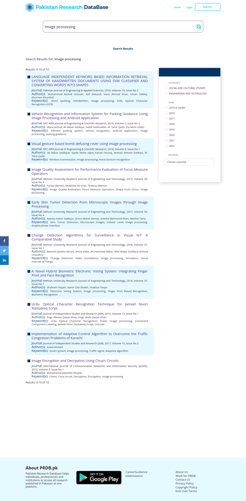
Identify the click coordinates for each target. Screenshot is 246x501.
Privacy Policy (185, 483)
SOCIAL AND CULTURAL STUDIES (187, 88)
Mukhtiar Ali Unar (75, 185)
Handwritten (80, 100)
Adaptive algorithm (117, 350)
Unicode (100, 324)
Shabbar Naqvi (98, 287)
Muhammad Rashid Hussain (65, 94)
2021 (172, 140)
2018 (172, 124)
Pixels (103, 321)
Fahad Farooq (103, 152)
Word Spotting (60, 100)
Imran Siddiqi (138, 94)
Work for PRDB (186, 476)
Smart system (57, 350)
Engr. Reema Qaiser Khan (62, 317)
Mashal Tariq (138, 218)
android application (125, 130)
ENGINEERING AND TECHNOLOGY (188, 93)
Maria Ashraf (54, 127)
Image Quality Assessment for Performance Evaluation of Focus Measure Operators (90, 171)
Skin (52, 222)
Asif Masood (93, 94)
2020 (172, 135)
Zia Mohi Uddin (135, 127)
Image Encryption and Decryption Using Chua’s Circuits (75, 360)
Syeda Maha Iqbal (83, 152)
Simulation (132, 258)
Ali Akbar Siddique (58, 152)
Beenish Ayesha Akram (60, 251)
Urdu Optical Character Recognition (74, 321)
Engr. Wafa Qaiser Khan (92, 317)
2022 (172, 146)
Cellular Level (115, 222)
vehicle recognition (98, 130)
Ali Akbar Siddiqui (73, 127)
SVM (119, 100)
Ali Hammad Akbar (102, 251)
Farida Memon (55, 185)
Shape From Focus (127, 189)
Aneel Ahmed (55, 347)
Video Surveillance (87, 258)
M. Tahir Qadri (116, 127)
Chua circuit (65, 376)
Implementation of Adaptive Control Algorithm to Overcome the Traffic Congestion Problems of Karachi (90, 335)
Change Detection (62, 258)
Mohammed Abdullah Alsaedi (64, 373)
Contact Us (183, 480)
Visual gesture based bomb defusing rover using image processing (84, 143)
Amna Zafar (82, 251)
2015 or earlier (177, 107)
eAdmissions (134, 476)
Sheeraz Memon (97, 185)
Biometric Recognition (45, 294)
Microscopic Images (92, 222)
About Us (182, 472)
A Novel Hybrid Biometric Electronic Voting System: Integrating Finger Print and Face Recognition (90, 273)
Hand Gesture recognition (114, 159)
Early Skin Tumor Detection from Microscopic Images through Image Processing (90, 204)
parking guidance (56, 134)
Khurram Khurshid (43, 97)
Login (189, 7)
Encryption (94, 376)
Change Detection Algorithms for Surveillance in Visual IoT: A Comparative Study (90, 237)
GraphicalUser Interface (46, 225)
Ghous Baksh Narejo (87, 218)
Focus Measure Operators (98, 189)
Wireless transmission (62, 159)
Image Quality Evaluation (65, 189)
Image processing (102, 100)
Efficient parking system (67, 130)
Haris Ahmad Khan (116, 94)
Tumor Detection (67, 222)
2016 (172, 113)
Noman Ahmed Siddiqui (128, 152)
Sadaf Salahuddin (96, 127)
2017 (172, 118)
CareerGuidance (136, 472)
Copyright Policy (186, 487)
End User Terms (186, 491)
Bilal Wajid (120, 251)
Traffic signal (96, 350)
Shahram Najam (56, 287)
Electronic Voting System (65, 291)
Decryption (80, 376)
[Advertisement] (123, 408)
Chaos (53, 376)
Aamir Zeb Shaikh (77, 287)
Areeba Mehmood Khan (114, 218)
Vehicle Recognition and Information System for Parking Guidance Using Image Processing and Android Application (90, 115)
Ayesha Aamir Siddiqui (60, 218)
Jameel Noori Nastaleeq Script (75, 324)
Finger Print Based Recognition (127, 291)
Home (177, 7)
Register (207, 6)
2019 (172, 129)
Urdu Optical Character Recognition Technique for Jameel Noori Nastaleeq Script (90, 306)
